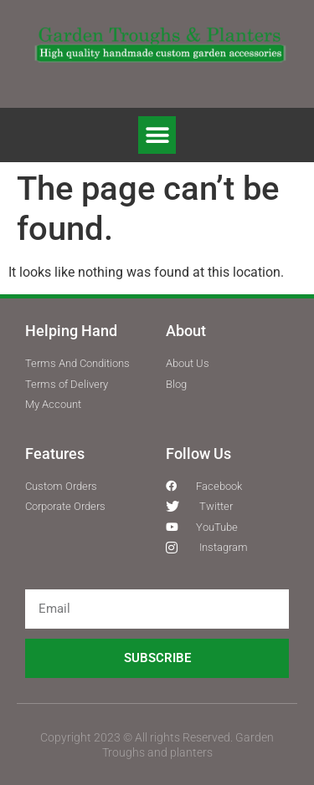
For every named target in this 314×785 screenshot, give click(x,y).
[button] (157, 135)
